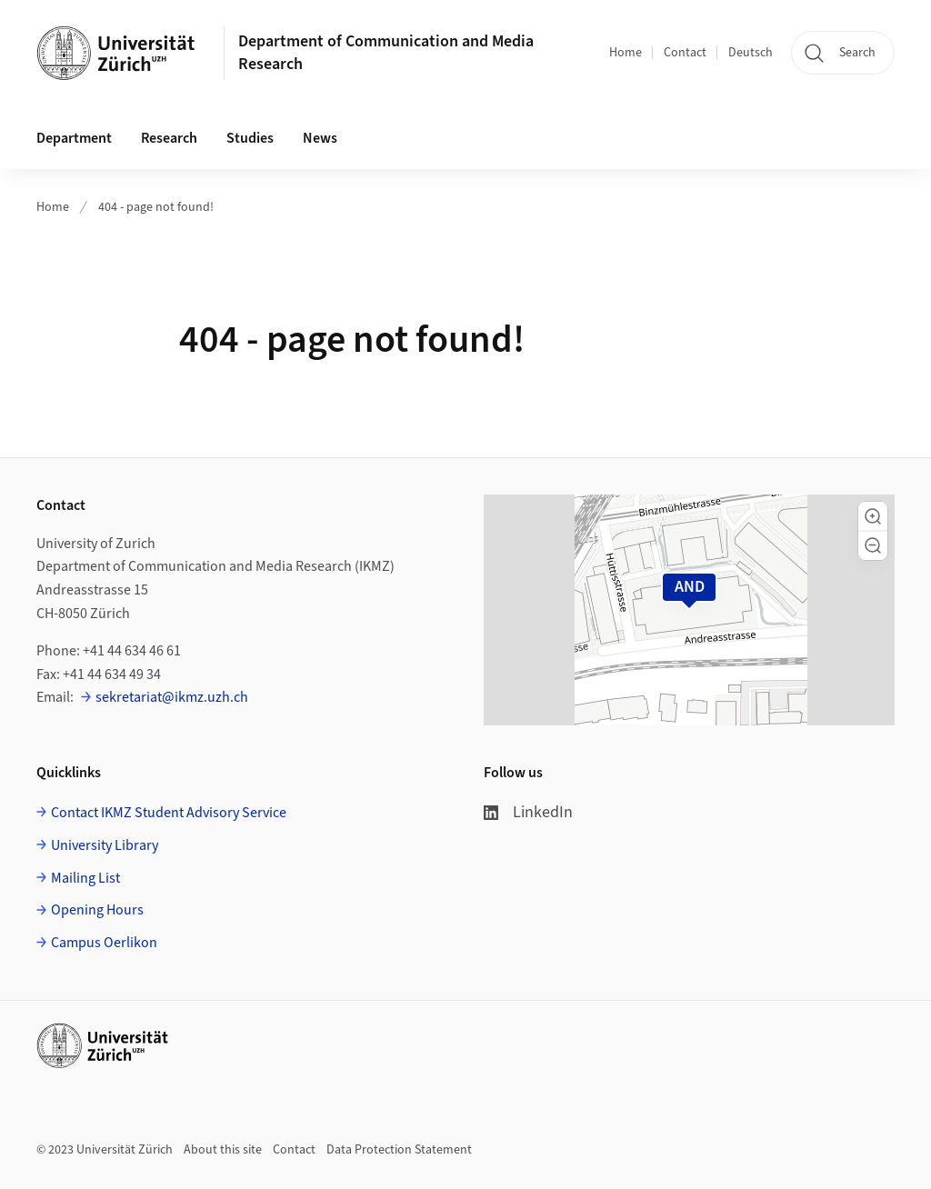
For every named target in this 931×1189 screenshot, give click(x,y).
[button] (872, 516)
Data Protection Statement (399, 1150)
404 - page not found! (156, 207)
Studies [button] (250, 138)
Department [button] (74, 138)
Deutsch (750, 53)
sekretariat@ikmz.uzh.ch (171, 697)
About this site (223, 1150)
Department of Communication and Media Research (386, 52)
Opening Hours (97, 910)
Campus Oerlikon (104, 943)
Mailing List (85, 878)
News (320, 138)
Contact (685, 53)
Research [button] (169, 138)
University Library (104, 845)
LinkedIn (528, 812)
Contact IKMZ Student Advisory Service (168, 813)
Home (625, 53)
